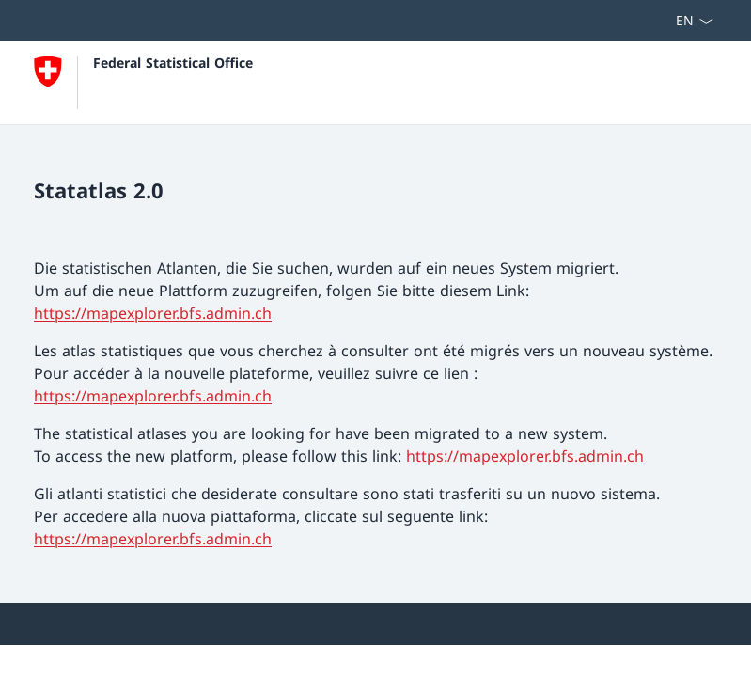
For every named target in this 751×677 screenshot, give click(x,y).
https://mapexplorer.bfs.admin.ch (153, 313)
